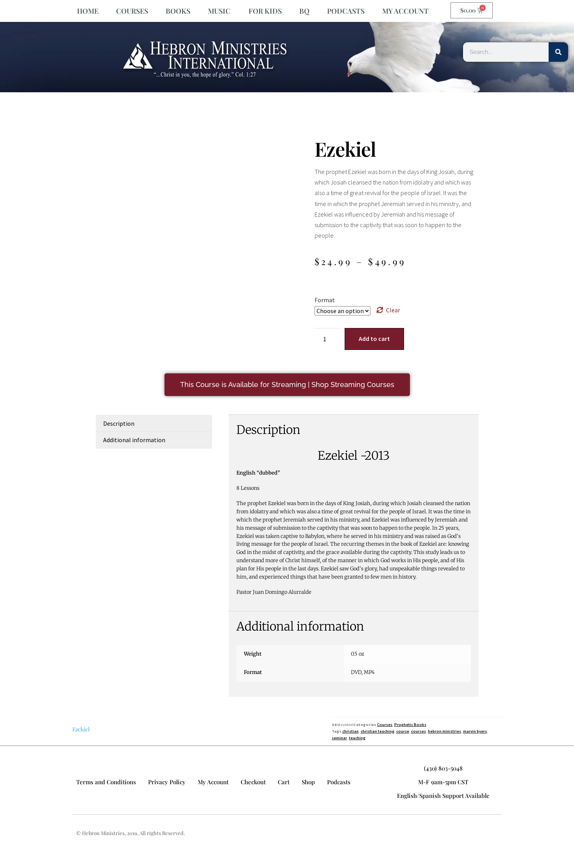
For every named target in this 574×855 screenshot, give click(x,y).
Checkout (253, 782)
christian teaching (377, 731)
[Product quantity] (328, 339)
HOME (87, 11)
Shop (308, 782)
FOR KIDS (265, 11)
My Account (213, 782)
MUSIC (219, 11)
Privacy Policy (167, 782)
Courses (384, 724)
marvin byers (475, 731)
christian (350, 731)
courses (418, 731)
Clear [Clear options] (393, 310)
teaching (357, 737)
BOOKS (178, 11)
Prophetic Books (410, 724)
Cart (284, 782)
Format (325, 300)
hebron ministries (444, 731)
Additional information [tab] (134, 440)
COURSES (132, 11)
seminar (339, 737)
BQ (304, 11)
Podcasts (338, 782)
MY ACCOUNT (405, 11)
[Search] (558, 52)
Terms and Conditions (106, 782)
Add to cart (374, 338)
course (402, 731)
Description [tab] (118, 423)
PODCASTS (346, 11)
